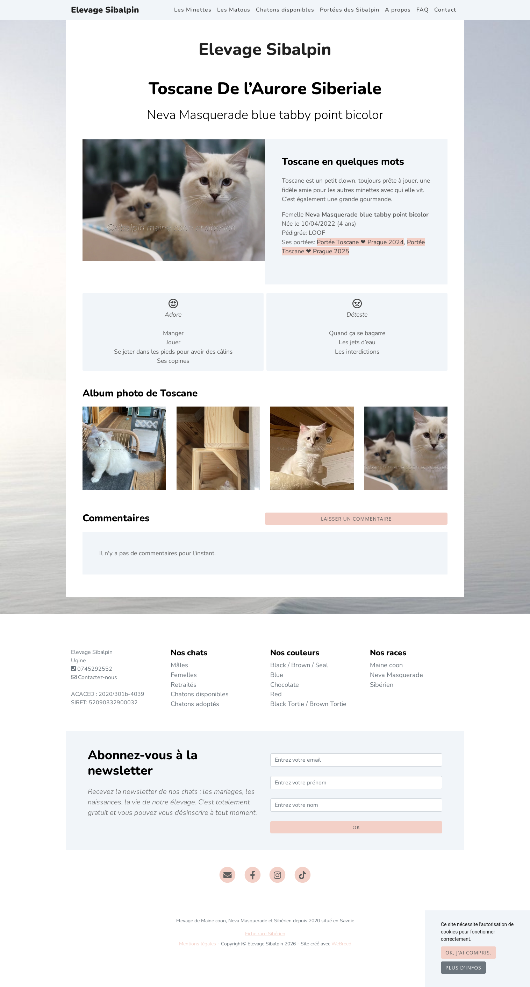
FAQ (422, 10)
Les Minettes (193, 10)
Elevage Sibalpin (105, 9)
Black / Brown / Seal (299, 665)
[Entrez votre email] (356, 760)
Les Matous (233, 10)
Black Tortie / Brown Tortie (308, 703)
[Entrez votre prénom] (356, 782)
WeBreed (341, 943)
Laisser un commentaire (356, 518)
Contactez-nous (94, 677)
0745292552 (94, 669)
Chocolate (284, 684)
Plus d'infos (463, 967)
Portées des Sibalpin (349, 10)
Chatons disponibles (285, 10)
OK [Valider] (356, 827)
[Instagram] (277, 874)
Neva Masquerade (396, 674)
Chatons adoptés (195, 703)
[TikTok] (302, 874)
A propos (398, 10)
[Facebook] (252, 874)
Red (276, 694)
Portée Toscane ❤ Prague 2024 (360, 242)
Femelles (184, 674)
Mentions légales (197, 943)
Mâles (179, 665)
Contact (445, 10)
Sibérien (381, 684)
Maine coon (386, 665)
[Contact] (227, 874)
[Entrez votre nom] (356, 805)
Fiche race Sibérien (265, 933)
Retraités (183, 684)
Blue (276, 674)
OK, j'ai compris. (468, 952)
